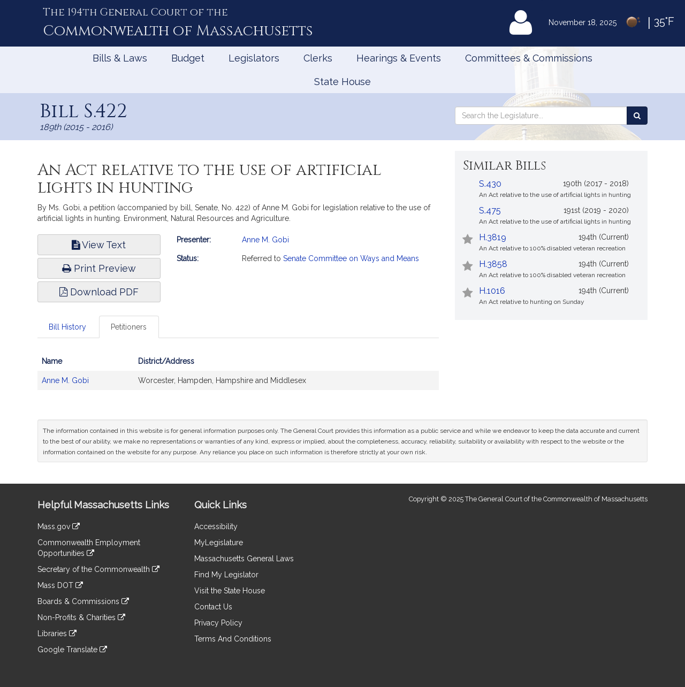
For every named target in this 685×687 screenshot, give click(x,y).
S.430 (490, 184)
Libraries (57, 633)
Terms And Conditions (232, 639)
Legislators (254, 58)
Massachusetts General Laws (244, 558)
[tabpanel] (238, 376)
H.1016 (492, 291)
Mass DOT (60, 585)
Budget (187, 58)
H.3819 (492, 237)
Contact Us (213, 606)
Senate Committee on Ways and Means (351, 258)
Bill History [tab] (67, 327)
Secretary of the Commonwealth (98, 569)
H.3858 (493, 264)
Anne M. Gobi (265, 239)
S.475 (490, 210)
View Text (99, 244)
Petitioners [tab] (129, 327)
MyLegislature (218, 542)
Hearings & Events (398, 58)
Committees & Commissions (528, 58)
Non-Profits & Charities (81, 617)
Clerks (317, 58)
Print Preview (99, 268)
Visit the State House (229, 590)
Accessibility (216, 526)
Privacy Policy (218, 623)
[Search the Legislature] (637, 115)
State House (342, 81)
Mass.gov (58, 526)
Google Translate (72, 649)
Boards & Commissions (83, 601)
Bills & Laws (120, 58)
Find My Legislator (226, 574)
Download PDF (99, 291)
